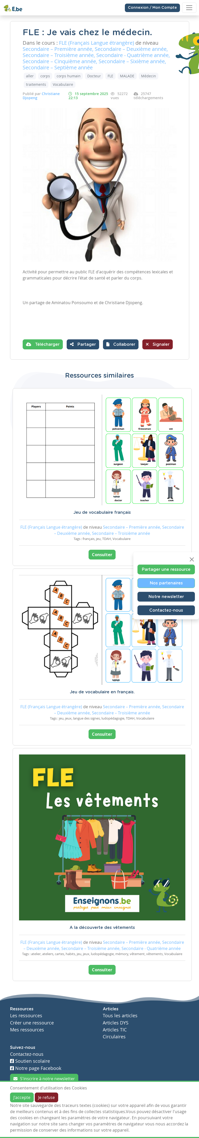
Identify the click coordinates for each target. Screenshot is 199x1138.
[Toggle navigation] (189, 8)
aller (30, 75)
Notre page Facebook (35, 1068)
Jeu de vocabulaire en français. (102, 692)
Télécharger (42, 344)
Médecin (148, 75)
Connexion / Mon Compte (152, 8)
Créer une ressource (32, 1023)
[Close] (192, 559)
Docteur (94, 75)
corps (45, 75)
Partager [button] (83, 344)
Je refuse (46, 1097)
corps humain (69, 75)
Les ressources (26, 1016)
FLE (110, 75)
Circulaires (114, 1037)
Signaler (157, 344)
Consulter (102, 554)
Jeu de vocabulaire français (102, 512)
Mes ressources (27, 1030)
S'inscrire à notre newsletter (44, 1079)
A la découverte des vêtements (102, 928)
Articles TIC (115, 1030)
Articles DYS (115, 1023)
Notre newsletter (166, 597)
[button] (121, 344)
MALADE (127, 75)
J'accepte (21, 1097)
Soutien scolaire (30, 1061)
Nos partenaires (166, 583)
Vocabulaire (63, 84)
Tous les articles (120, 1016)
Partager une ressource (166, 569)
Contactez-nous (166, 610)
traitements (36, 84)
